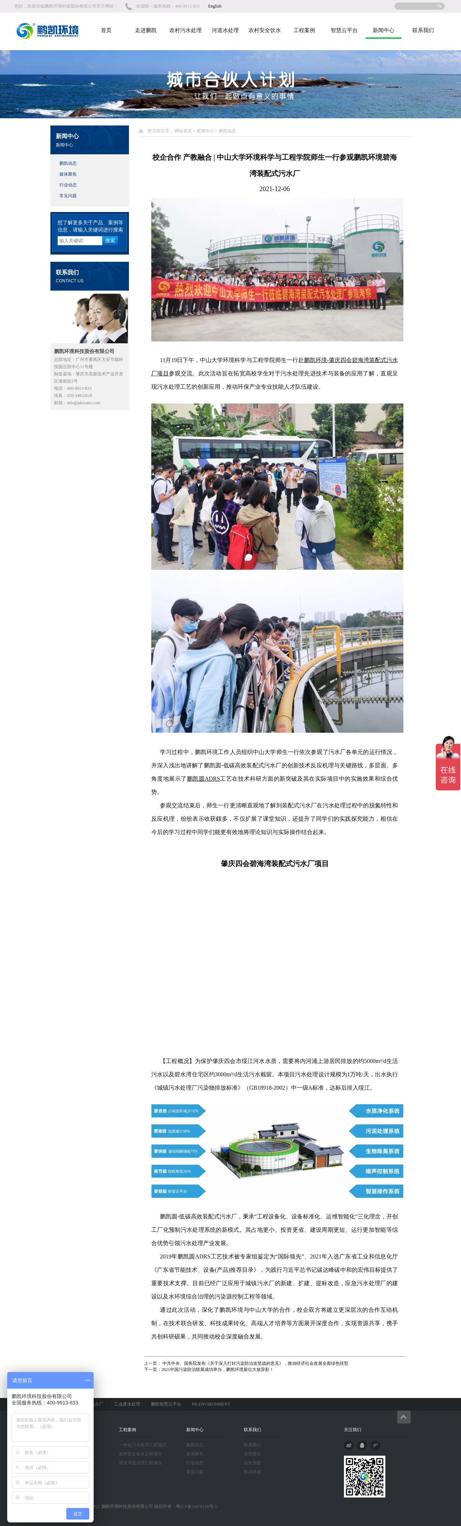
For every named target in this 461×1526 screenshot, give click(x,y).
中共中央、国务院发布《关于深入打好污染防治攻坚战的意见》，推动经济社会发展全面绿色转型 (254, 1363)
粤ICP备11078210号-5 (194, 1506)
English (214, 6)
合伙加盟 (252, 1462)
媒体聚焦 (68, 174)
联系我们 (423, 30)
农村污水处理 (185, 30)
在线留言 (252, 1453)
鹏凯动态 (68, 163)
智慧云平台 (344, 30)
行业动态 (68, 185)
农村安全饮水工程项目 (140, 1453)
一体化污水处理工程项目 (142, 1444)
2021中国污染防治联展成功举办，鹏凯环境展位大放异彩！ (217, 1369)
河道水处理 (225, 30)
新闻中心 (383, 30)
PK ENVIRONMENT (211, 1404)
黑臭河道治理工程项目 (140, 1462)
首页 (106, 30)
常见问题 (68, 195)
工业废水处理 (127, 1404)
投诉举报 (252, 1471)
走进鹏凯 (146, 30)
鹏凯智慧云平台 (166, 1404)
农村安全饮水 (265, 30)
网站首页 (183, 130)
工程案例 (304, 30)
